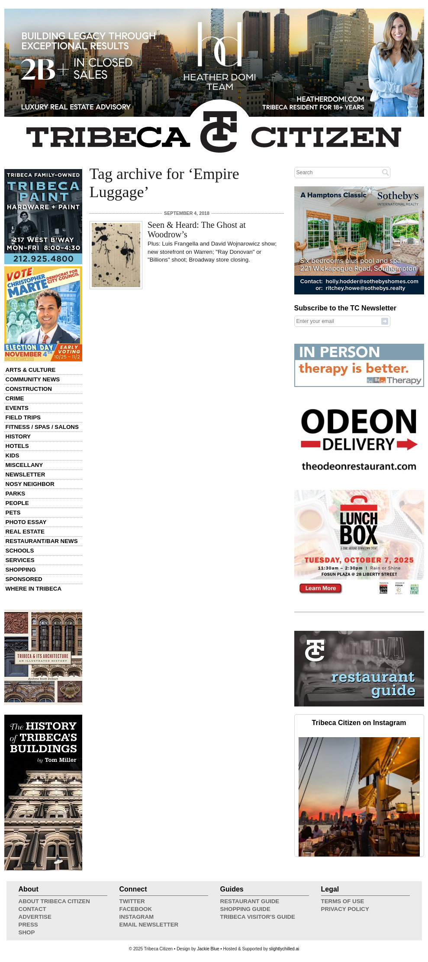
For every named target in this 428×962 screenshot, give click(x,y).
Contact (32, 909)
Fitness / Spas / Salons (42, 427)
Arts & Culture (31, 370)
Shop (27, 932)
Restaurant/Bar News (42, 541)
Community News (33, 379)
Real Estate (25, 531)
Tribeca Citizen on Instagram (359, 722)
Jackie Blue (208, 948)
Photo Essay (26, 522)
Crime (15, 398)
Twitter (132, 901)
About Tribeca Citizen (54, 901)
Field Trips (23, 417)
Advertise (35, 917)
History (18, 436)
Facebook (135, 909)
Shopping (21, 569)
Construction (29, 389)
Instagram (136, 917)
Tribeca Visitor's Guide (258, 917)
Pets (13, 512)
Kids (12, 455)
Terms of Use (342, 901)
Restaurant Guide (250, 901)
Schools (20, 550)
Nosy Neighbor (30, 484)
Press (28, 924)
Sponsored (24, 579)
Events (17, 408)
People (17, 503)
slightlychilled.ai (284, 948)
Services (20, 560)
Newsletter (25, 474)
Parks (16, 493)
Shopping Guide (245, 909)
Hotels (17, 446)
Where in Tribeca (34, 588)
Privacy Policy (345, 909)
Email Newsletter (149, 924)
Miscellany (24, 465)
